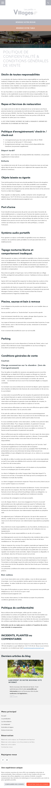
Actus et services (7, 730)
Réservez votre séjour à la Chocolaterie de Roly (18, 742)
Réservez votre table (25, 28)
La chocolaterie (6, 721)
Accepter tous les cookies (38, 784)
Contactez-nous (7, 747)
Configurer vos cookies (14, 784)
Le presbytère (6, 718)
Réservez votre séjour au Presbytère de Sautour (18, 739)
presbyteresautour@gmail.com (34, 648)
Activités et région (7, 727)
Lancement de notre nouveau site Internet (25, 681)
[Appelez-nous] (48, 2)
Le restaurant (5, 724)
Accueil (3, 716)
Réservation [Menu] (7, 735)
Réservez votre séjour (25, 22)
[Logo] (25, 12)
